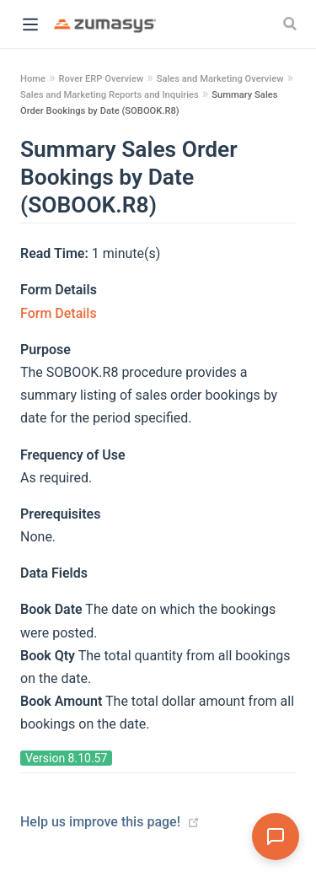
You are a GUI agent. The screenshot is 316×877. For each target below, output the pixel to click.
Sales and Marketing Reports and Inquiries (109, 94)
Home (33, 78)
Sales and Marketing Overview (220, 78)
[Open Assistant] (275, 836)
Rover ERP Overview (100, 78)
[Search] (291, 23)
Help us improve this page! (100, 822)
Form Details (58, 313)
